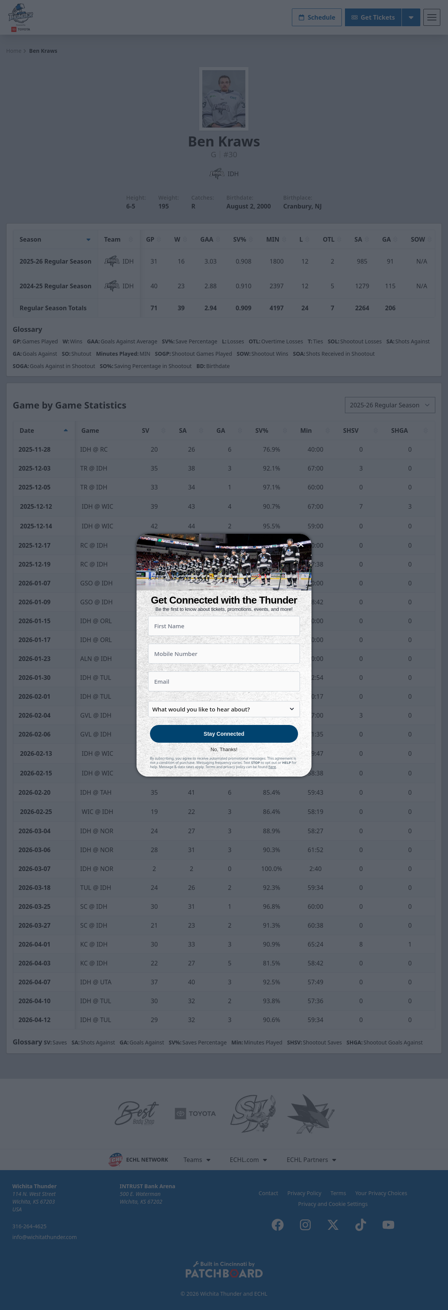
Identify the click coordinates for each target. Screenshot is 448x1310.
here (272, 783)
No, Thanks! (224, 766)
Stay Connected (224, 750)
